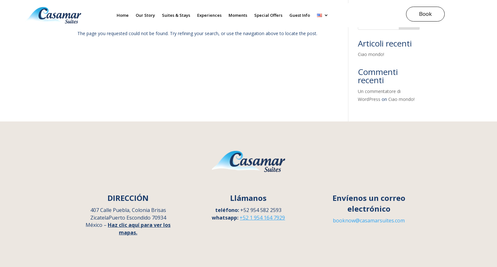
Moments (238, 15)
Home (123, 15)
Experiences (209, 15)
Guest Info (299, 15)
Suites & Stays (176, 15)
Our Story (145, 15)
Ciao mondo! (371, 54)
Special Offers (268, 15)
